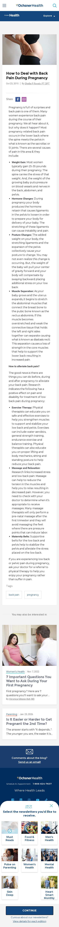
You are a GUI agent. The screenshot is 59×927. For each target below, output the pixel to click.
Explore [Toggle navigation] (49, 16)
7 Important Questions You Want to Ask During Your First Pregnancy (28, 681)
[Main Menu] (4, 5)
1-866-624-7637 (42, 783)
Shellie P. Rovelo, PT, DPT (37, 83)
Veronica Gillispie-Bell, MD (21, 699)
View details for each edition (29, 921)
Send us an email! (29, 762)
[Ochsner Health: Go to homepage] (29, 4)
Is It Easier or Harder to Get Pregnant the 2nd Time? (29, 721)
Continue (29, 910)
